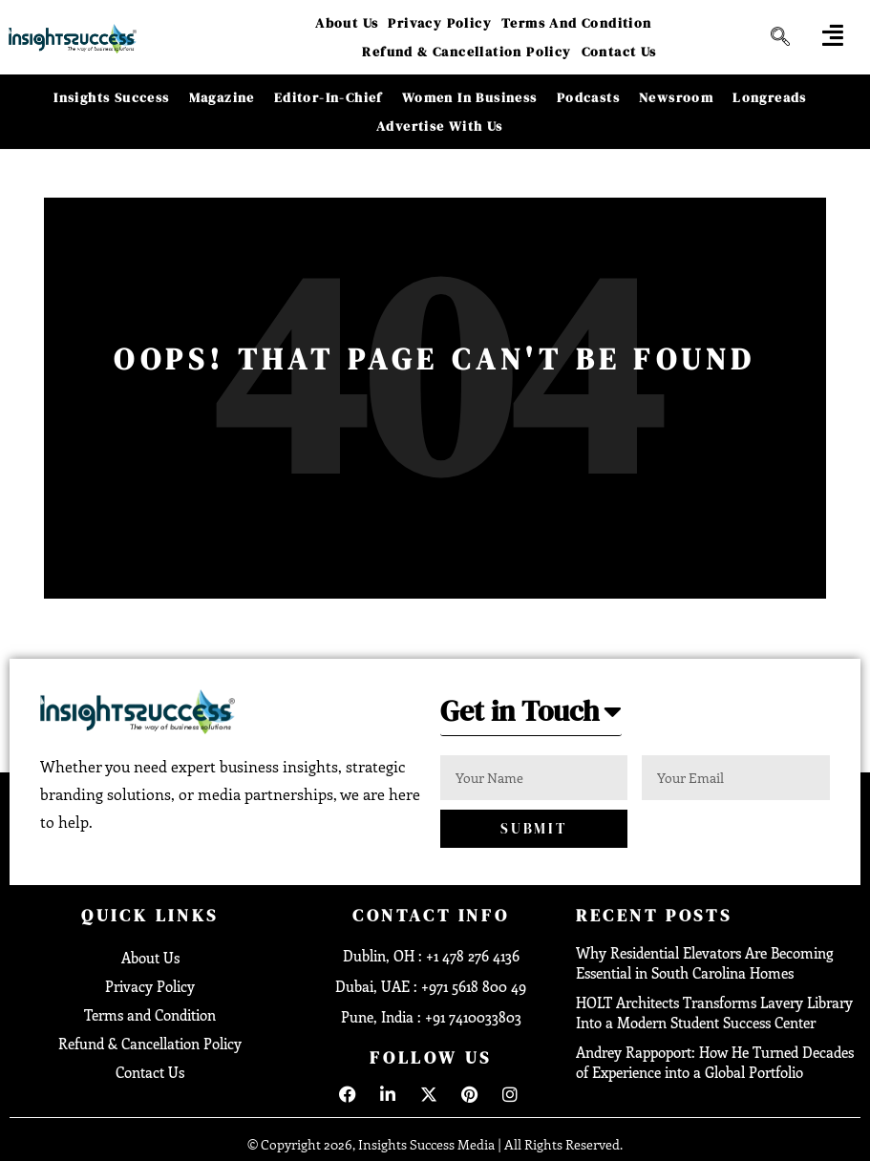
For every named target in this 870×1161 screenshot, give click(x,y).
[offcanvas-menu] (832, 35)
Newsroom (676, 97)
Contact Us (619, 51)
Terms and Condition (576, 22)
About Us (346, 22)
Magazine (222, 97)
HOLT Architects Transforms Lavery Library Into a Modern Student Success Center (714, 1012)
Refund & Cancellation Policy (466, 51)
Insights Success (111, 97)
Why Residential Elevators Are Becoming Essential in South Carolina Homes (705, 962)
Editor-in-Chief (328, 97)
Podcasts (588, 97)
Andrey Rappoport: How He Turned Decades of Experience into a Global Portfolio (715, 1062)
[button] (531, 716)
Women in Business (470, 97)
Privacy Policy (440, 22)
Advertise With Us (439, 126)
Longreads (769, 97)
